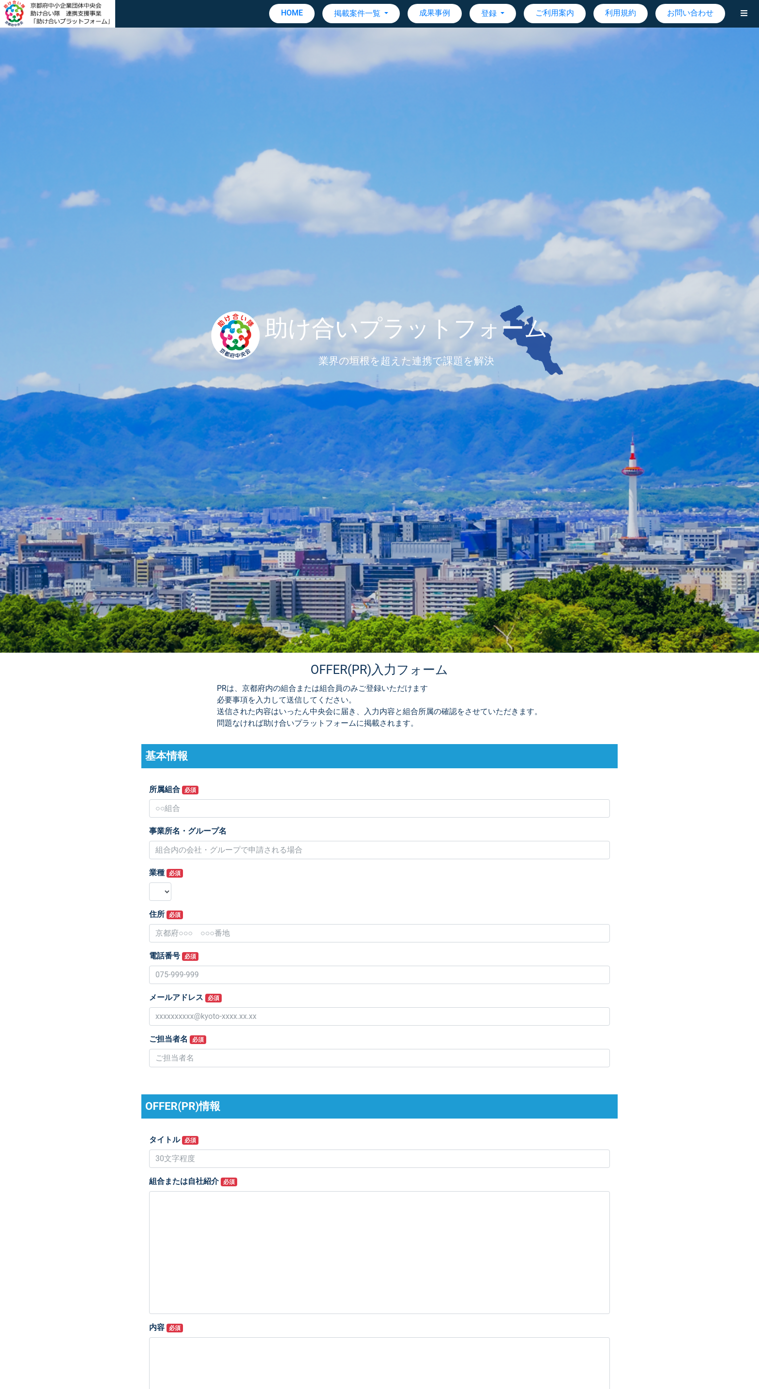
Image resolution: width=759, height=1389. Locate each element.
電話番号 (173, 956)
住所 (166, 914)
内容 (166, 1327)
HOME (292, 12)
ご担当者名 (177, 1039)
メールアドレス (185, 997)
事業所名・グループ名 (188, 831)
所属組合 (173, 789)
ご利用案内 (554, 12)
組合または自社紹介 (193, 1181)
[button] (744, 13)
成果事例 (434, 12)
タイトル (173, 1140)
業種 (166, 873)
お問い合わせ (690, 12)
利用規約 (620, 12)
